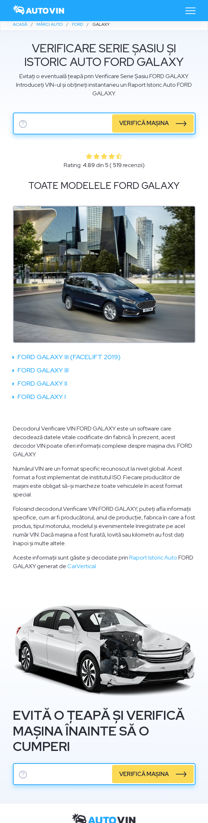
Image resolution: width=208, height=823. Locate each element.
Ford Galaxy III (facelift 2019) (68, 357)
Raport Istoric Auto (153, 557)
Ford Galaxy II (41, 383)
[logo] (39, 10)
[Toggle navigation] (190, 10)
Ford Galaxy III (42, 370)
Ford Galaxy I (41, 397)
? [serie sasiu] (23, 124)
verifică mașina (144, 123)
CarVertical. (82, 566)
